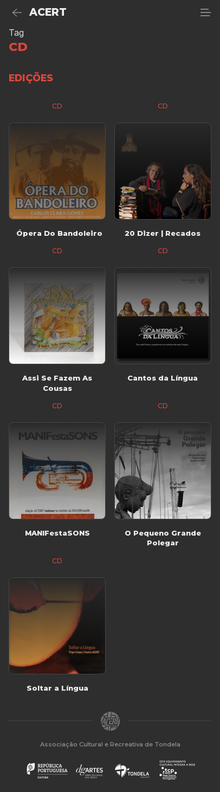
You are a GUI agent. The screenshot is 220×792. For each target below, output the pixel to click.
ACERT (48, 12)
